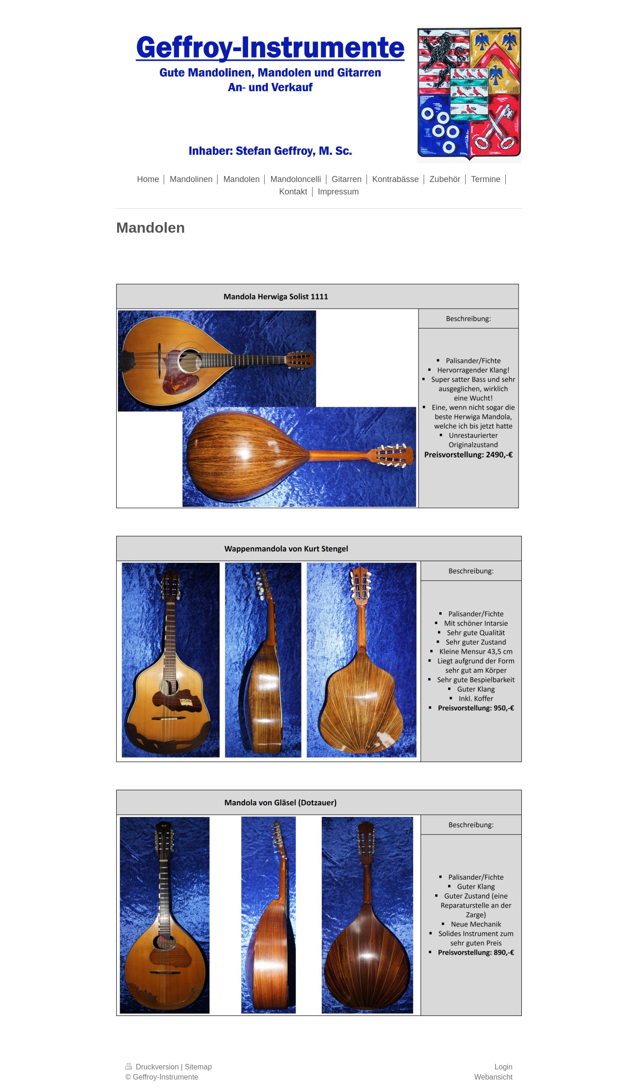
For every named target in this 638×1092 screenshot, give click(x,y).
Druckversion (153, 1067)
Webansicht (493, 1077)
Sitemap (198, 1067)
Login (504, 1067)
